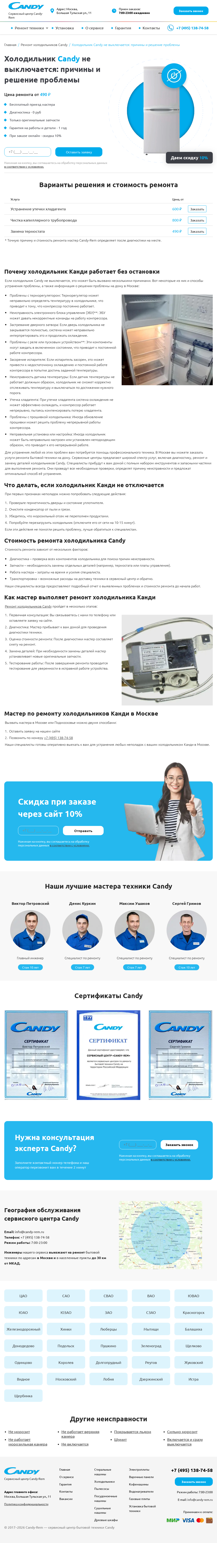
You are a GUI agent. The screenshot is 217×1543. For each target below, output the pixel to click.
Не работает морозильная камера (27, 1441)
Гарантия (123, 28)
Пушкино (108, 1345)
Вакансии (65, 1499)
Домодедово (23, 1345)
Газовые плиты (139, 1499)
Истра (194, 1379)
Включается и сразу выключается (185, 1441)
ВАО (151, 1295)
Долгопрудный (108, 1362)
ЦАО (23, 1295)
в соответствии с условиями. (24, 166)
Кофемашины (139, 1484)
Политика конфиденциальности (26, 1504)
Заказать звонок (191, 11)
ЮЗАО (66, 1312)
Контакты (151, 28)
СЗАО (151, 1312)
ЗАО (108, 1312)
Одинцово (23, 1362)
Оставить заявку (79, 152)
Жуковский (193, 1362)
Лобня (108, 1379)
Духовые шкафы (106, 1520)
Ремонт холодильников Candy (28, 606)
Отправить (83, 830)
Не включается (75, 1444)
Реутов (151, 1362)
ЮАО (23, 1312)
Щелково (194, 1345)
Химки (65, 1329)
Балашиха (193, 1329)
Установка (65, 28)
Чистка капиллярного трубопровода (44, 220)
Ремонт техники (29, 28)
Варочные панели (141, 1477)
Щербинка (23, 1395)
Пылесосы (101, 1488)
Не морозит (19, 1431)
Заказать (197, 209)
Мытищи (151, 1329)
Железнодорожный (23, 1329)
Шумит (120, 1439)
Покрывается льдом (132, 1431)
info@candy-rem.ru (29, 1232)
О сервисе (94, 28)
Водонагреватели (141, 1491)
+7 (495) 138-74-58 (192, 28)
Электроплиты (139, 1469)
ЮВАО (193, 1295)
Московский (66, 1379)
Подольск (66, 1345)
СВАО (108, 1295)
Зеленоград (151, 1345)
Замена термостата (28, 231)
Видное (23, 1379)
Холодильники (104, 1481)
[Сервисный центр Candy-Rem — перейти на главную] (26, 10)
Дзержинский (151, 1379)
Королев (65, 1362)
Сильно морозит (182, 1431)
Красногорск (193, 1312)
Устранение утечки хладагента (38, 209)
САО (66, 1295)
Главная (64, 1469)
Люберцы (108, 1329)
